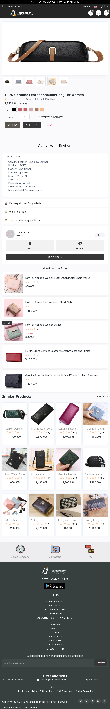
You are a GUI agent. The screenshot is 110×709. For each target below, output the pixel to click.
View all (102, 396)
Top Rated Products (55, 613)
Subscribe (101, 663)
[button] (54, 586)
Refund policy (55, 636)
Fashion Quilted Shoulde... (13, 428)
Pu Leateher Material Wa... (38, 474)
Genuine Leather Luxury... (94, 474)
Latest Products (55, 605)
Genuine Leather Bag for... (67, 428)
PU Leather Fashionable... (12, 520)
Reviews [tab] (65, 145)
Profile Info (55, 624)
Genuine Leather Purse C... (67, 474)
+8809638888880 (12, 6)
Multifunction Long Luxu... (42, 428)
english (100, 6)
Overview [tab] (45, 145)
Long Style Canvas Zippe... (68, 520)
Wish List (55, 628)
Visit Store (55, 256)
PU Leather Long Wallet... (94, 428)
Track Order (55, 632)
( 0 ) (37, 282)
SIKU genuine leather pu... (38, 520)
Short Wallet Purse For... (15, 474)
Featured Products (55, 601)
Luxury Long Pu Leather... (93, 520)
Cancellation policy (55, 644)
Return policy (55, 640)
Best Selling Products (55, 609)
